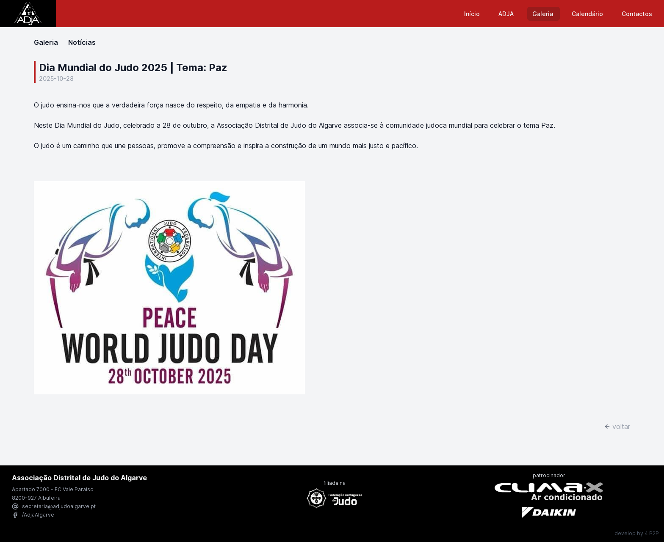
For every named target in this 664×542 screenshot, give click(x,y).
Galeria (543, 13)
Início (472, 13)
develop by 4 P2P (636, 533)
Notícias (82, 42)
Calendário (588, 13)
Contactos (637, 13)
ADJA (506, 13)
